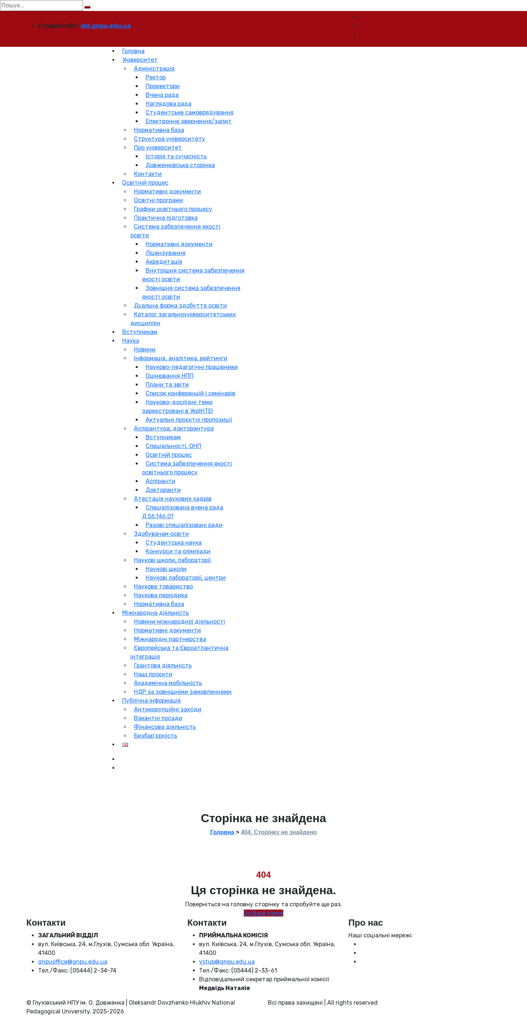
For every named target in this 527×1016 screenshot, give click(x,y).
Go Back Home (263, 913)
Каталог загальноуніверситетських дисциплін (183, 319)
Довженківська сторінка (180, 165)
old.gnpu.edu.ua (106, 25)
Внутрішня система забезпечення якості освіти (193, 275)
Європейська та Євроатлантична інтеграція (179, 652)
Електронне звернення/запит (189, 121)
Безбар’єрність (155, 735)
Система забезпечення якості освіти (175, 231)
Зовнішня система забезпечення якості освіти (191, 292)
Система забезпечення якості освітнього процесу (187, 468)
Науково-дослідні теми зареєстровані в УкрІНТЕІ (177, 406)
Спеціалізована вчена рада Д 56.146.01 (182, 512)
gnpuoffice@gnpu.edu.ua (72, 961)
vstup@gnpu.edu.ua (227, 961)
